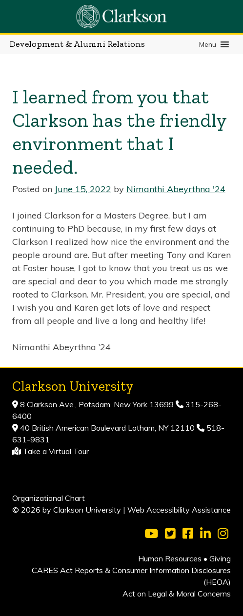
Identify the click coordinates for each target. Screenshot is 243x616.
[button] (207, 44)
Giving (220, 558)
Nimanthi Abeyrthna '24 (175, 189)
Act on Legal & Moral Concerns (176, 593)
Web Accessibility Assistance (179, 510)
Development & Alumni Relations (77, 44)
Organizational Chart (48, 498)
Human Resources (170, 558)
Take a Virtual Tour (56, 451)
